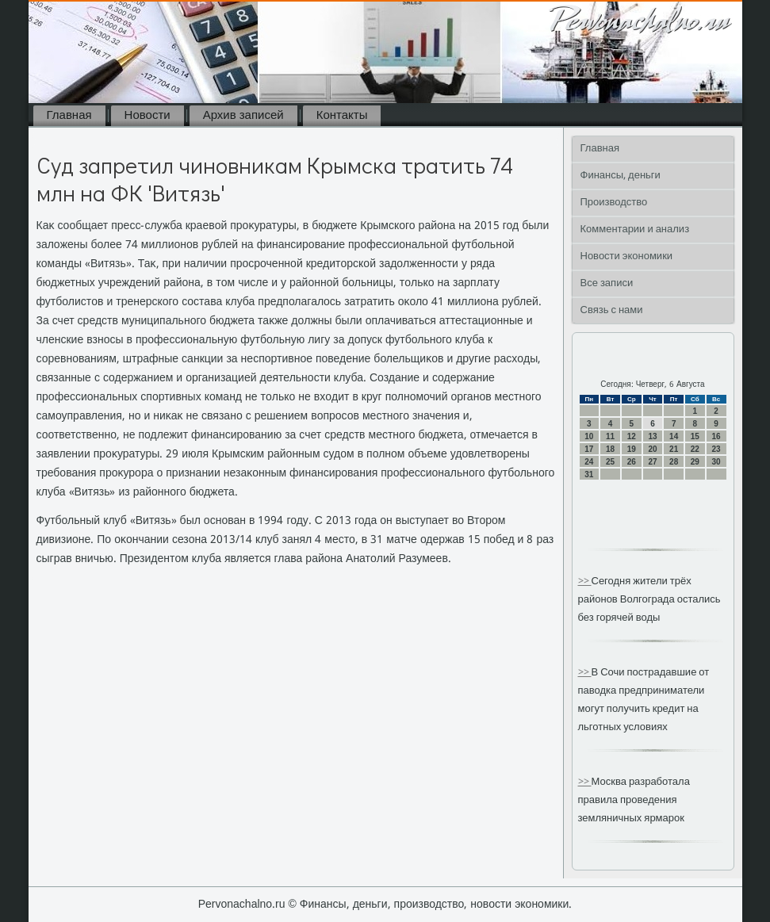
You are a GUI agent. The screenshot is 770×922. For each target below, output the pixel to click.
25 (610, 461)
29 (695, 461)
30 (716, 461)
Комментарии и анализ (635, 229)
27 (652, 461)
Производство (614, 202)
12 (631, 436)
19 (631, 449)
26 (631, 461)
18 (610, 449)
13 (652, 436)
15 (695, 436)
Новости (147, 115)
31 (588, 474)
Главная (69, 115)
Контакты (342, 115)
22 (695, 449)
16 (716, 436)
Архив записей (243, 115)
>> (585, 581)
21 (673, 449)
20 (652, 449)
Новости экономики (626, 256)
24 (588, 461)
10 (588, 436)
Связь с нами (611, 310)
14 (673, 436)
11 (610, 436)
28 (673, 461)
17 (588, 449)
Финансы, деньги (620, 175)
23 (716, 449)
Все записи (607, 283)
